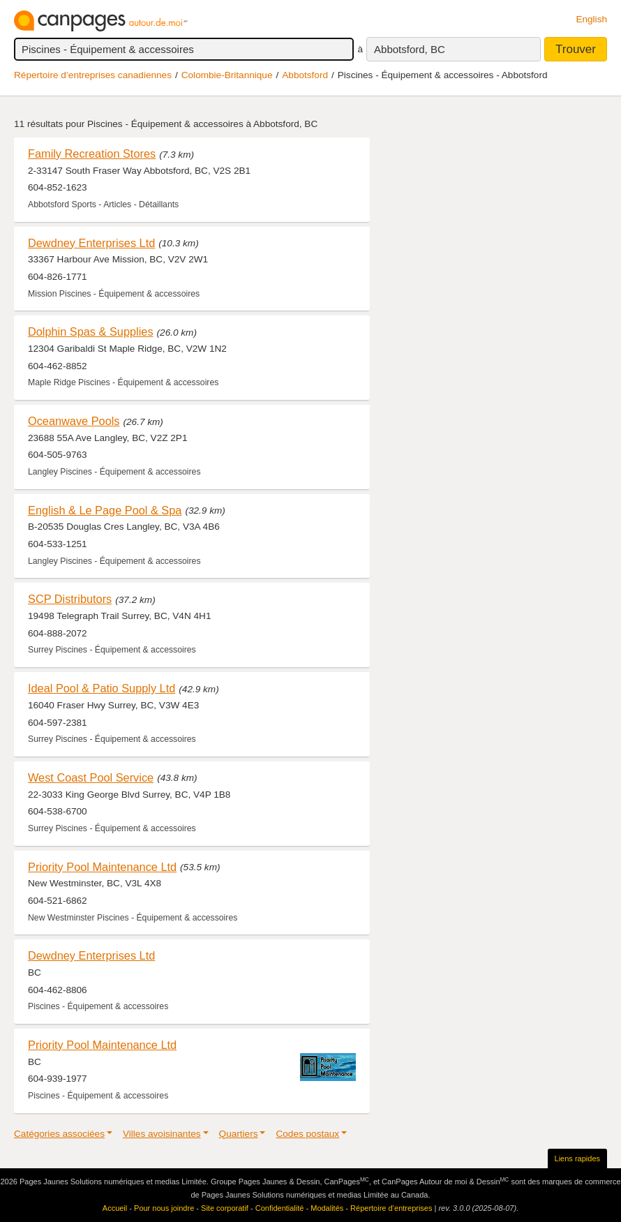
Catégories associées (59, 1133)
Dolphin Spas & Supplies (91, 331)
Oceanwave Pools (73, 421)
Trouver (575, 49)
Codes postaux (307, 1133)
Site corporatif (224, 1208)
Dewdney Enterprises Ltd (91, 243)
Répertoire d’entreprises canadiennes (93, 75)
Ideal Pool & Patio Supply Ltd (101, 688)
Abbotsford (305, 75)
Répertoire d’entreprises (391, 1208)
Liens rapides (577, 1158)
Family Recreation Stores (92, 153)
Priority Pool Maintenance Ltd (102, 866)
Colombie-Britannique (227, 75)
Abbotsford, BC (409, 49)
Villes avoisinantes (162, 1133)
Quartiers (238, 1133)
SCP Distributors (70, 599)
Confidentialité (279, 1208)
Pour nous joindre (164, 1208)
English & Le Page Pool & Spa (104, 510)
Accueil (115, 1208)
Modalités (326, 1208)
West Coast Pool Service (91, 777)
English (591, 19)
